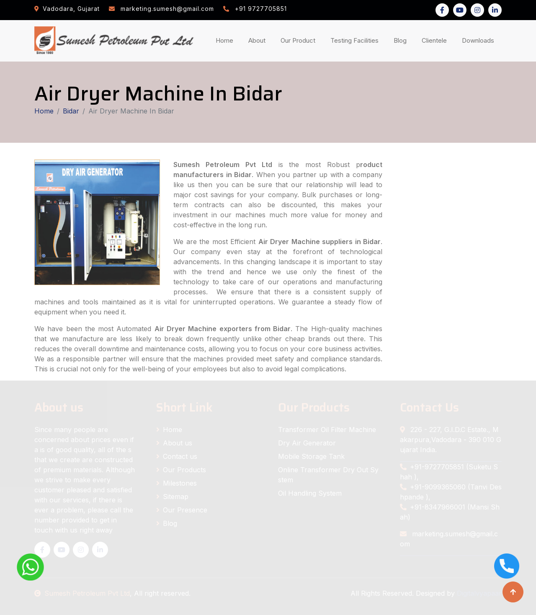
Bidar (71, 111)
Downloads (479, 40)
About (258, 40)
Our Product (298, 40)
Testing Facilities (356, 40)
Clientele (436, 40)
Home (226, 40)
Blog (402, 40)
